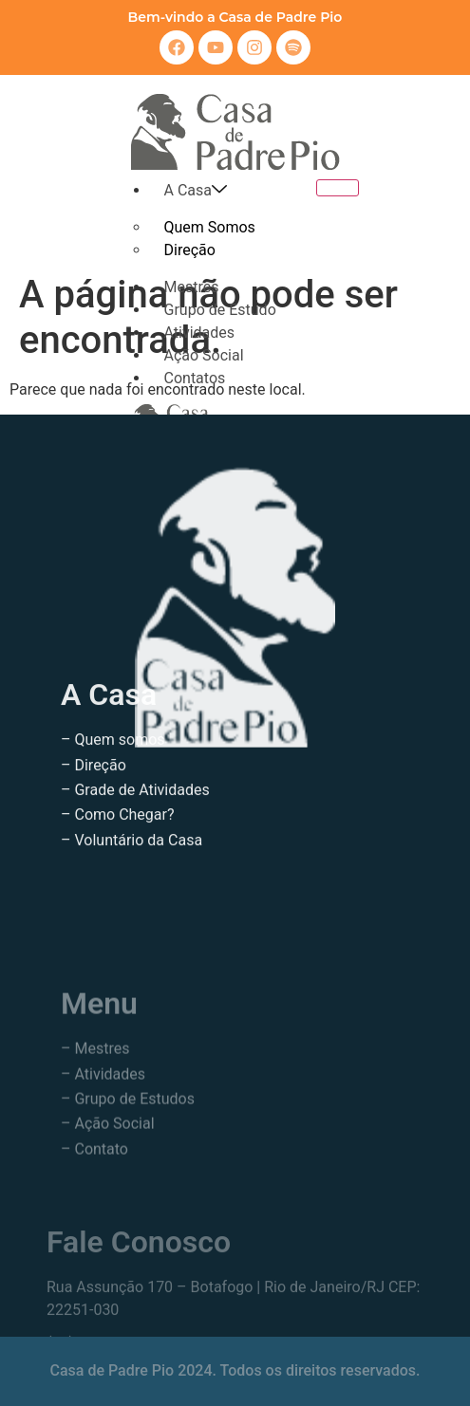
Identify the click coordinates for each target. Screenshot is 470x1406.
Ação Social (204, 355)
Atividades (199, 333)
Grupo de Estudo (220, 310)
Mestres (191, 287)
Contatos (195, 378)
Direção (190, 250)
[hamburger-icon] (337, 187)
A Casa (195, 190)
